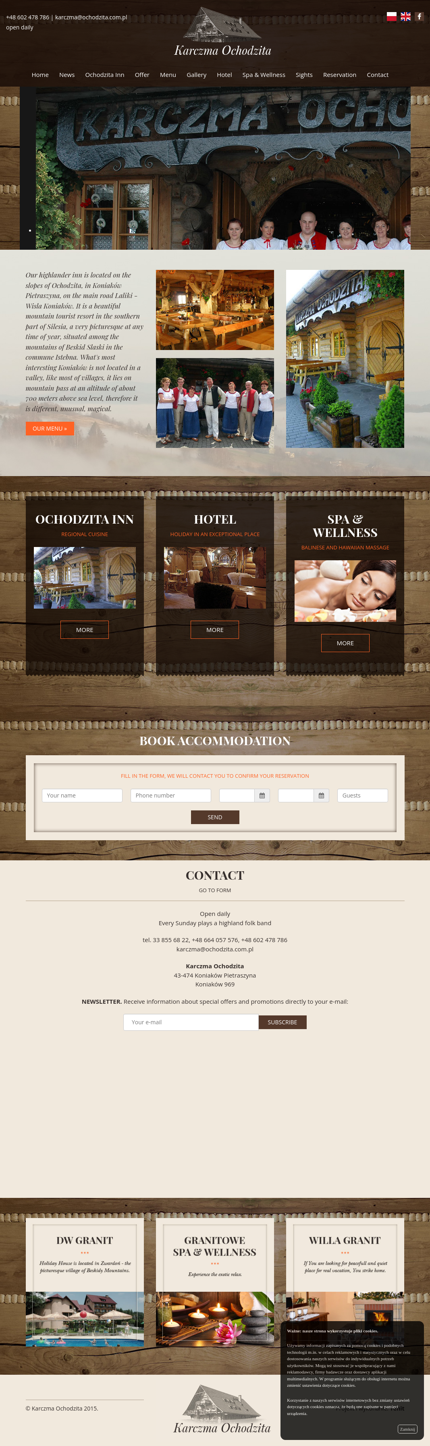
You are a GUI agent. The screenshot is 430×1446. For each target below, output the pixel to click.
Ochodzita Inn (104, 74)
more (84, 630)
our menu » (50, 428)
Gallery (196, 74)
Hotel (224, 74)
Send (215, 817)
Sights (304, 74)
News (67, 74)
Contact (378, 74)
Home (40, 74)
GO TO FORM (215, 890)
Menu (168, 74)
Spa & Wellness (264, 74)
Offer (142, 74)
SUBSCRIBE (282, 1022)
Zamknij (407, 1429)
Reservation (340, 74)
